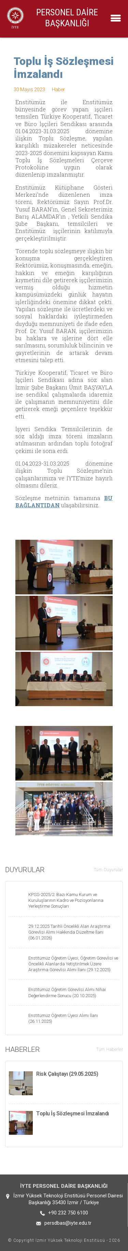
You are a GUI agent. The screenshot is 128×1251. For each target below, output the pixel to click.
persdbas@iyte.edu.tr (67, 1223)
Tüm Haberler (109, 1049)
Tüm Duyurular (108, 869)
